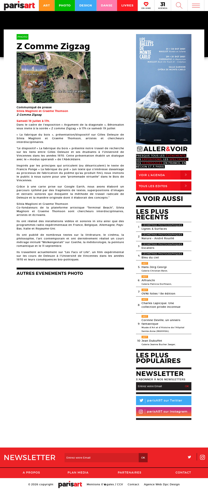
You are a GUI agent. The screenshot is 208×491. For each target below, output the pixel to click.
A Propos (31, 472)
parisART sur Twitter (159, 401)
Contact (183, 472)
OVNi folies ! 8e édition (158, 293)
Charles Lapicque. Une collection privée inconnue (161, 304)
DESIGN (85, 5)
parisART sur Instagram (163, 411)
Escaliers (148, 248)
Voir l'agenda (165, 175)
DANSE (107, 5)
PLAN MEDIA (78, 472)
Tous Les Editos (165, 186)
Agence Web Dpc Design (162, 484)
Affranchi (148, 280)
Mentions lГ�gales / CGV (105, 484)
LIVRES (127, 5)
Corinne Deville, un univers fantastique (161, 321)
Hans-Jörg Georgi (154, 267)
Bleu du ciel (150, 257)
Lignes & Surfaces (154, 228)
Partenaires (129, 472)
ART (46, 5)
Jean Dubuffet (152, 340)
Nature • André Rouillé (158, 238)
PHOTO (65, 5)
